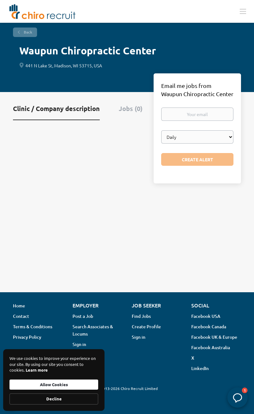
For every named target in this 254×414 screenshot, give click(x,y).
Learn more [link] (37, 370)
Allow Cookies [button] (54, 384)
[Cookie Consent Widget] (54, 380)
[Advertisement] (127, 237)
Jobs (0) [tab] (131, 108)
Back (27, 32)
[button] (237, 397)
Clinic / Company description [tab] (56, 108)
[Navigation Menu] (243, 11)
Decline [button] (54, 398)
